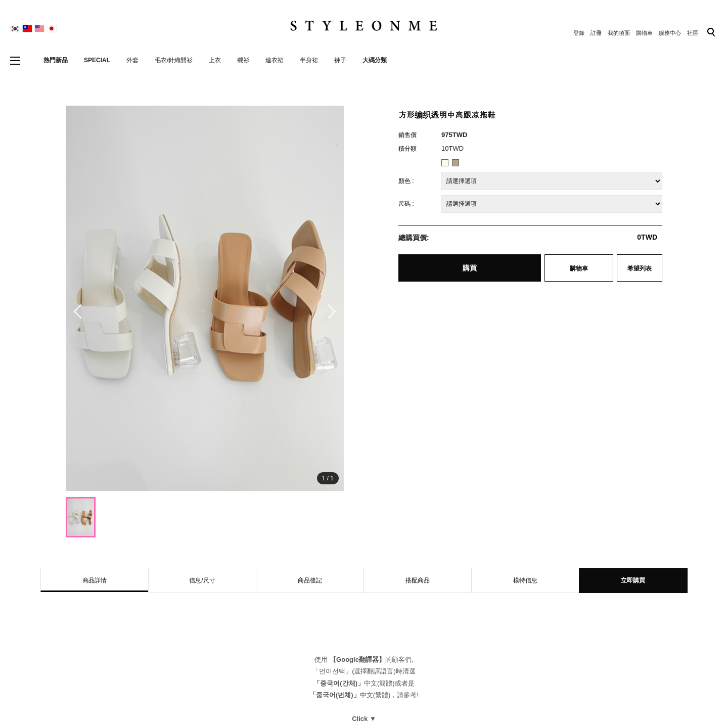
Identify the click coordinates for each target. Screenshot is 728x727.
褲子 (340, 60)
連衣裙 (274, 60)
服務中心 (670, 33)
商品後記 (310, 580)
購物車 (644, 33)
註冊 (596, 33)
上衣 (215, 60)
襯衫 (243, 60)
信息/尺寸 (202, 580)
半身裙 (309, 60)
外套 (132, 60)
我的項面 (619, 33)
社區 (692, 33)
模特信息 (525, 580)
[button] (328, 311)
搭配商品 (417, 580)
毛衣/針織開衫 (174, 60)
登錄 (578, 33)
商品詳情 (94, 580)
